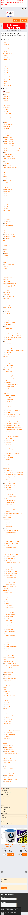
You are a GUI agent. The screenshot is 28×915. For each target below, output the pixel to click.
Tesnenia (6, 528)
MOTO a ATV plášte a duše (9, 81)
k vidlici (7, 603)
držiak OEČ (6, 708)
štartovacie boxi (9, 120)
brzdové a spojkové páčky (10, 395)
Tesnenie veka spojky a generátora (12, 541)
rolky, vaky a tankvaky (8, 133)
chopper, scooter (7, 257)
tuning (5, 552)
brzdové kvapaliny (7, 307)
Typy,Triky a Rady (7, 51)
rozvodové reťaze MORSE (10, 509)
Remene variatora (9, 434)
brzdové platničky (9, 115)
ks (4, 854)
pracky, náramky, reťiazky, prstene (10, 167)
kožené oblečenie (7, 197)
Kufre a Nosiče (7, 738)
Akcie (4, 74)
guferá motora (8, 442)
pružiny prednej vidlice (11, 567)
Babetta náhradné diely (8, 775)
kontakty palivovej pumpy (10, 446)
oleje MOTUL (6, 290)
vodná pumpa (8, 455)
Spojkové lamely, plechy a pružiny (12, 421)
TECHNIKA (5, 309)
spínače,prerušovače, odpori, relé (10, 760)
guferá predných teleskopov (11, 575)
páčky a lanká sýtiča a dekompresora (13, 410)
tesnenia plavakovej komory (11, 378)
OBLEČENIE (5, 178)
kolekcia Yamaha (7, 238)
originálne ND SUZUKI (8, 141)
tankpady (6, 698)
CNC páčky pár (9, 401)
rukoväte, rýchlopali (8, 683)
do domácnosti (7, 170)
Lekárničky (6, 668)
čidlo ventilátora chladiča (10, 363)
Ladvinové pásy (7, 59)
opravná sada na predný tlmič (11, 571)
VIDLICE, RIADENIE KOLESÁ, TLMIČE (11, 554)
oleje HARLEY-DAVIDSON (9, 296)
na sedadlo (8, 648)
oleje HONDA (7, 300)
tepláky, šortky (8, 221)
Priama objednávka (6, 44)
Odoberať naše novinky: (5, 881)
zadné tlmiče (9, 564)
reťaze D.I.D (8, 498)
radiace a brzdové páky (10, 440)
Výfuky (7, 111)
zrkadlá (5, 64)
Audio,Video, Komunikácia (9, 747)
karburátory (6, 369)
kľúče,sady (8, 618)
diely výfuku (8, 706)
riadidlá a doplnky (7, 680)
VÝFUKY (6, 700)
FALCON (7, 702)
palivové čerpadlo (9, 470)
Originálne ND (7, 79)
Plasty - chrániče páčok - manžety (10, 678)
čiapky (7, 217)
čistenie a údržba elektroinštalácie (12, 652)
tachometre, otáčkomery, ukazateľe (11, 663)
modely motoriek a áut (8, 169)
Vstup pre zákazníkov (8, 85)
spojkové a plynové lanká (10, 405)
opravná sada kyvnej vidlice (11, 577)
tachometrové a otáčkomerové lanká (13, 414)
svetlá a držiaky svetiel (8, 697)
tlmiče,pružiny (8, 560)
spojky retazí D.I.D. (10, 502)
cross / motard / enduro (8, 258)
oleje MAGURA (7, 294)
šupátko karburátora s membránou (12, 376)
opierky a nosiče (7, 674)
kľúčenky (6, 174)
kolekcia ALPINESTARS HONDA (10, 236)
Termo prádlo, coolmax (8, 225)
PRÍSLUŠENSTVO (6, 710)
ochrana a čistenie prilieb (9, 264)
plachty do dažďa (7, 723)
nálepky (5, 670)
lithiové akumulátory (10, 317)
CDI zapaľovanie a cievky (9, 749)
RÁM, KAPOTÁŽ (7, 478)
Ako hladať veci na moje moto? (10, 46)
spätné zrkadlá (7, 691)
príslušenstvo (8, 721)
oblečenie (6, 66)
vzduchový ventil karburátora (12, 390)
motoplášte (6, 128)
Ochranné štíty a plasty (8, 672)
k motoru (7, 601)
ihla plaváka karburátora (11, 388)
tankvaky (7, 717)
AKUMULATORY (7, 313)
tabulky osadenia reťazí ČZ (12, 496)
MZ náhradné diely (7, 781)
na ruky (7, 650)
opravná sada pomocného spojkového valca (14, 429)
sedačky (5, 687)
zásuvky (5, 770)
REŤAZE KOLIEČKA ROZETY (9, 483)
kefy (6, 633)
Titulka (4, 42)
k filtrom (7, 354)
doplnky (5, 249)
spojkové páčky (10, 399)
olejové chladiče (9, 360)
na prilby (7, 640)
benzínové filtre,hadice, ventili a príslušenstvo (14, 472)
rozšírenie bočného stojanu (9, 682)
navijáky (5, 466)
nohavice (7, 184)
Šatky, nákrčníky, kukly (8, 105)
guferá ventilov (8, 537)
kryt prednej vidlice (9, 581)
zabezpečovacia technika (9, 725)
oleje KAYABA (7, 303)
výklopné (6, 255)
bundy (7, 193)
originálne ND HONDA (8, 137)
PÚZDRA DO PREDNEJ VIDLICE (11, 573)
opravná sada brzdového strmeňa (12, 333)
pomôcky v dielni (9, 625)
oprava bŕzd (8, 595)
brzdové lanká (8, 412)
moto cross (6, 247)
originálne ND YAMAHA (8, 139)
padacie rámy (6, 676)
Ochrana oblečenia (8, 227)
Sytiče (7, 380)
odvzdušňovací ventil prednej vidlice (14, 562)
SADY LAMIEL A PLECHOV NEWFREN (13, 423)
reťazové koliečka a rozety (11, 485)
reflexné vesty (7, 187)
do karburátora (8, 382)
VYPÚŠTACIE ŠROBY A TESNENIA (10, 586)
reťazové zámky (9, 728)
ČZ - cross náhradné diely (9, 785)
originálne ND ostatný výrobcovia (10, 145)
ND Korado (8, 777)
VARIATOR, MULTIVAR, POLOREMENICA (13, 436)
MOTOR (5, 418)
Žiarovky (6, 588)
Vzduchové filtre (9, 345)
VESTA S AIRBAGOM (8, 189)
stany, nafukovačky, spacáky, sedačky (11, 285)
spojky (7, 433)
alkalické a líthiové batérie (9, 745)
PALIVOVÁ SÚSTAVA (8, 468)
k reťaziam (8, 511)
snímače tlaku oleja (9, 449)
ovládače (6, 756)
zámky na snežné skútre (10, 734)
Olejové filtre (8, 343)
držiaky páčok (9, 403)
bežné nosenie (7, 245)
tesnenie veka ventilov (10, 539)
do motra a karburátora (10, 637)
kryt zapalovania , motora (10, 420)
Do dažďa (6, 223)
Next (26, 872)
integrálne (6, 253)
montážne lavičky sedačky (9, 655)
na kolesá (7, 642)
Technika (6, 109)
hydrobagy (6, 230)
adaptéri (7, 693)
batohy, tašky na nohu (8, 124)
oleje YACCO (6, 298)
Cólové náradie (7, 132)
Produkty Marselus (7, 741)
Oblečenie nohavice (8, 98)
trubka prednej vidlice (11, 566)
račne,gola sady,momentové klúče (12, 622)
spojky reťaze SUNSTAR (11, 506)
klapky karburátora (10, 386)
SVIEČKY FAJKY (7, 519)
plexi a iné (6, 266)
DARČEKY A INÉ (14, 797)
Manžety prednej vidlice (10, 584)
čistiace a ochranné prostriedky (10, 631)
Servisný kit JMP (7, 311)
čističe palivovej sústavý (10, 476)
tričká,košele (8, 215)
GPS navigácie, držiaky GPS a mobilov (11, 753)
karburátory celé (9, 371)
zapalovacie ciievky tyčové (9, 751)
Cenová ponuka (6, 78)
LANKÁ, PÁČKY (7, 393)
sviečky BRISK (8, 521)
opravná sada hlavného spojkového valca (13, 427)
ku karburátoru (8, 624)
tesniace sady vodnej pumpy (11, 532)
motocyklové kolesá (9, 569)
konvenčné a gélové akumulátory (12, 315)
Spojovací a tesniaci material (9, 657)
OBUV (4, 240)
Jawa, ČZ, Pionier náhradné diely (10, 779)
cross (5, 272)
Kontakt (4, 83)
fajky (6, 524)
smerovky (6, 689)
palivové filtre (8, 352)
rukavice (6, 63)
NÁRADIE (6, 594)
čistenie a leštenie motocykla (11, 646)
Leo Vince (7, 704)
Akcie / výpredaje (14, 789)
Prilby (5, 94)
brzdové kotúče (9, 113)
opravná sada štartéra (8, 768)
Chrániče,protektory (8, 229)
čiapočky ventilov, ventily (9, 154)
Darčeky (5, 122)
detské (7, 57)
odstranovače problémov (10, 610)
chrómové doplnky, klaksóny (9, 667)
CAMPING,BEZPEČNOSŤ (7, 277)
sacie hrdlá (8, 431)
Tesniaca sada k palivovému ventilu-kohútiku (14, 474)
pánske (7, 70)
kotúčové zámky (9, 732)
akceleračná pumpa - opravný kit (13, 391)
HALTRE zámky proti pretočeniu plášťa (11, 150)
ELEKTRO (5, 743)
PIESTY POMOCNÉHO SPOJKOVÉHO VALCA (14, 453)
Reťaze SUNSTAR (9, 504)
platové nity (8, 481)
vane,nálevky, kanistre (10, 607)
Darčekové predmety (8, 165)
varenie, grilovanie (7, 281)
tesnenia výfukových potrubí (11, 545)
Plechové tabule (7, 172)
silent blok (8, 464)
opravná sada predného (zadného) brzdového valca (15, 335)
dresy (7, 182)
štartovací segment (9, 457)
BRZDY (5, 326)
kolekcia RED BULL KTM (9, 234)
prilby (5, 55)
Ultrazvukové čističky (8, 592)
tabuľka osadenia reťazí (11, 508)
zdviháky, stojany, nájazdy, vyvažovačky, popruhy (13, 654)
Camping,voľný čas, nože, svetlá (10, 283)
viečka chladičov (9, 361)
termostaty (8, 451)
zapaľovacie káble (9, 526)
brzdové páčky (9, 397)
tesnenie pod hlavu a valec (11, 536)
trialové (5, 260)
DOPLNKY (5, 659)
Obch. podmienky (6, 76)
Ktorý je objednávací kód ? (9, 48)
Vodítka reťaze (8, 515)
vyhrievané (8, 685)
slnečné (5, 270)
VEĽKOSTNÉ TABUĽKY (7, 53)
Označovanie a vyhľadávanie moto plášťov (12, 148)
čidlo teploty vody (9, 367)
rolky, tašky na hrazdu (10, 713)
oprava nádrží (8, 627)
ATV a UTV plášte (7, 130)
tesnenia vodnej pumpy (10, 534)
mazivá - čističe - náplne (9, 305)
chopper (6, 275)
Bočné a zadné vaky (9, 715)
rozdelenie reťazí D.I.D (11, 500)
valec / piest (8, 459)
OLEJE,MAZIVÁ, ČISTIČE (7, 287)
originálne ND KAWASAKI (9, 143)
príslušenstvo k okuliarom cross (10, 273)
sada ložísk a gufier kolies (10, 558)
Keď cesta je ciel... (10, 16)
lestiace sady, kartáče (10, 609)
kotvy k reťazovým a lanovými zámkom (13, 730)
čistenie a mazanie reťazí (10, 635)
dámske (7, 68)
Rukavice (6, 100)
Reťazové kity (8, 489)
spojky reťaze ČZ (10, 494)
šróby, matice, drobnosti (10, 614)
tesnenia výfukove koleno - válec (12, 543)
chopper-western (7, 244)
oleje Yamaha (6, 302)
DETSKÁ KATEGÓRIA (7, 160)
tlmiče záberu (8, 487)
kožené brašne (7, 740)
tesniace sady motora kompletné (12, 530)
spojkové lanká (9, 406)
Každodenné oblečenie (8, 214)
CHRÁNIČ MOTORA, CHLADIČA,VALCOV (11, 665)
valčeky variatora (9, 438)
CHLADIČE (6, 356)
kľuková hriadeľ (8, 463)
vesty (7, 204)
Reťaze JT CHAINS (9, 491)
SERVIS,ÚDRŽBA (6, 590)
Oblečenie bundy (7, 96)
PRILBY (4, 251)
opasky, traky (8, 219)
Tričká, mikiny (6, 107)
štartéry (5, 766)
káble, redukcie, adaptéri (10, 322)
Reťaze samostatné (10, 118)
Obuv (5, 61)
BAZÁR (4, 771)
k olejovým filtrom (9, 629)
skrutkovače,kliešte (9, 616)
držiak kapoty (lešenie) (10, 479)
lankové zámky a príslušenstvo (11, 727)
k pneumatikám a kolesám (11, 612)
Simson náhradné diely (8, 783)
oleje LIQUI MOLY (7, 288)
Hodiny (5, 176)
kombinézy (8, 202)
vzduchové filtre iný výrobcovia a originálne (15, 350)
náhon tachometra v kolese (11, 582)
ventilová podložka (9, 448)
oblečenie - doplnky (8, 212)
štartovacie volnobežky (10, 461)
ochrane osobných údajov (12, 912)
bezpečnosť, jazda (7, 279)
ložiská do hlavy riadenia (10, 556)
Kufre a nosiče (7, 126)
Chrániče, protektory (8, 102)
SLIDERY (7, 206)
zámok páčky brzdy (9, 736)
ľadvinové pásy (7, 210)
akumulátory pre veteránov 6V (11, 318)
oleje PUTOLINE (7, 292)
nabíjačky (7, 320)
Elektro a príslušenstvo (8, 661)
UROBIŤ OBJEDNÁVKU (8, 49)
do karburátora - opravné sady (11, 375)
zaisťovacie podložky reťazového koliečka (14, 513)
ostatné (7, 551)
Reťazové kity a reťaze (10, 117)
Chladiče (7, 358)
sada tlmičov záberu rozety (11, 579)
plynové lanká (9, 408)
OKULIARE (5, 268)
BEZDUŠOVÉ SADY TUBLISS (9, 158)
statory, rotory (7, 762)
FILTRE (5, 341)
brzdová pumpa (8, 339)
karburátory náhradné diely (11, 373)
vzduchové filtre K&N (11, 348)
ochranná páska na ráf (8, 156)
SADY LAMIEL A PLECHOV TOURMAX (13, 425)
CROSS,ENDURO (7, 180)
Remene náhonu (7, 517)
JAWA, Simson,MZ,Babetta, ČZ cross (10, 773)
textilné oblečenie (7, 191)
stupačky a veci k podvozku (9, 695)
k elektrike (8, 597)
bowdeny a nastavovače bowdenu (12, 416)
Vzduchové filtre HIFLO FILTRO (13, 346)
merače (7, 599)
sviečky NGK (8, 522)
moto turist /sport (7, 242)
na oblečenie (8, 639)
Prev (2, 872)
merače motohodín (8, 755)
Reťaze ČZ (7, 493)
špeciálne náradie (9, 620)
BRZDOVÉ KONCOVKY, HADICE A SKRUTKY (14, 337)
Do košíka (10, 854)
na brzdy (7, 644)
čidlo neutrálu (8, 444)
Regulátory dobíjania (8, 758)
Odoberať (4, 888)
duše (5, 152)
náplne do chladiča (9, 365)
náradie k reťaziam (9, 605)
